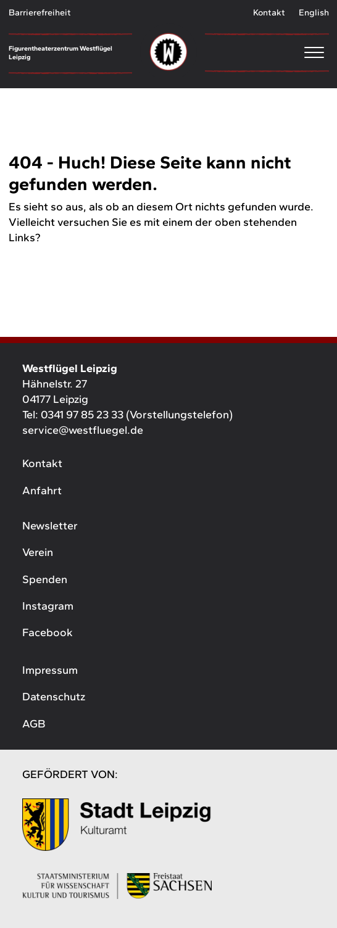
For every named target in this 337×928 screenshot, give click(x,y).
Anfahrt (42, 490)
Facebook (47, 632)
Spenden (44, 579)
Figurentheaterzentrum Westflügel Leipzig (60, 52)
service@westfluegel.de (82, 430)
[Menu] (267, 52)
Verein (37, 552)
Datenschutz (53, 696)
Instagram (47, 606)
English (314, 12)
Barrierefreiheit (40, 12)
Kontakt (269, 12)
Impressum (50, 670)
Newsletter (50, 525)
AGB (33, 724)
